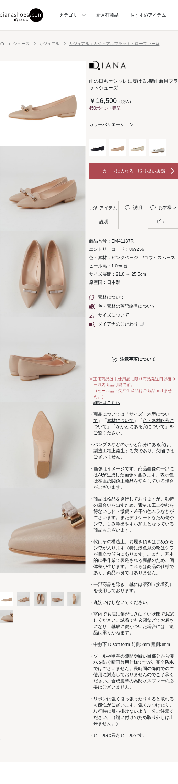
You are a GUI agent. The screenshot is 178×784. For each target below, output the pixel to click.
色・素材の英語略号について (122, 306)
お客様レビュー (163, 214)
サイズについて (109, 315)
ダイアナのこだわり (113, 324)
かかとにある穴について (140, 426)
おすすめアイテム (148, 15)
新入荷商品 (107, 15)
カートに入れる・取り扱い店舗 (133, 171)
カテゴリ (68, 15)
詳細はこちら (106, 402)
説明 (133, 207)
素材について (107, 297)
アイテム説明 (103, 214)
